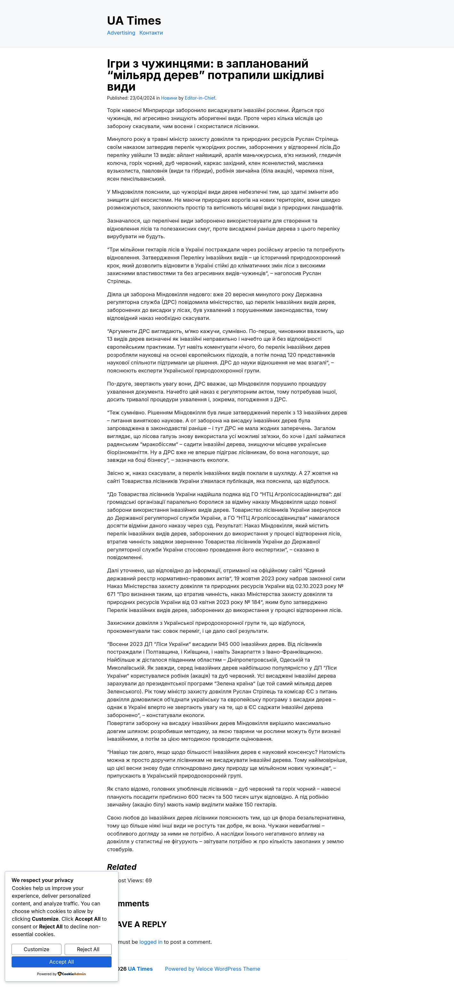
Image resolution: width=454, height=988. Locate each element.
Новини (169, 98)
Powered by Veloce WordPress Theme (212, 969)
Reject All (88, 949)
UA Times (134, 20)
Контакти (151, 32)
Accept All (61, 962)
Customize (36, 949)
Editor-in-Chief (200, 98)
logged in (151, 942)
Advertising (121, 32)
